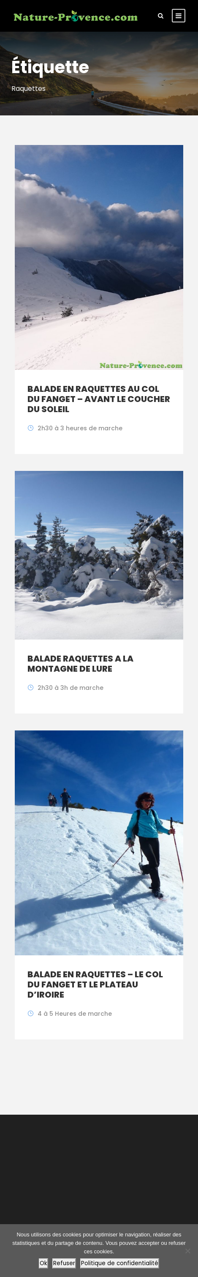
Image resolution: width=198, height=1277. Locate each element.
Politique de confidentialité (119, 1263)
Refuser (64, 1263)
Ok (43, 1263)
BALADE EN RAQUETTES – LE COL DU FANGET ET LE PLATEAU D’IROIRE (95, 984)
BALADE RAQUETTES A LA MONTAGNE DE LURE (80, 664)
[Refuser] (187, 1251)
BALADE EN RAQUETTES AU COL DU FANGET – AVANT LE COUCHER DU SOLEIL (98, 399)
